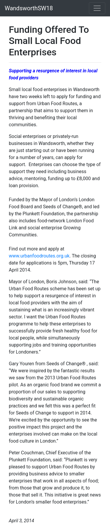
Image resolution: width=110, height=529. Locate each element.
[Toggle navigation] (97, 8)
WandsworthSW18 (29, 8)
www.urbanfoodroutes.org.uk (39, 256)
